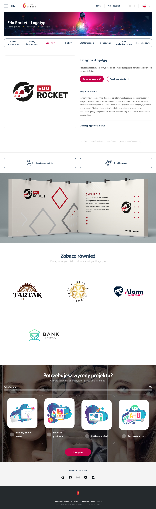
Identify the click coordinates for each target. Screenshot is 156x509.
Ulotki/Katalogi (87, 43)
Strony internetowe (13, 42)
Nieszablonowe (143, 43)
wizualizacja (111, 141)
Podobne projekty (119, 79)
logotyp (84, 141)
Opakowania (105, 43)
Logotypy (50, 43)
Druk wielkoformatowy (124, 42)
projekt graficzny (97, 141)
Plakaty (68, 43)
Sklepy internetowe (31, 42)
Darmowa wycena (92, 79)
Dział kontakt (120, 163)
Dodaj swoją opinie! (44, 163)
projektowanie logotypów (130, 141)
